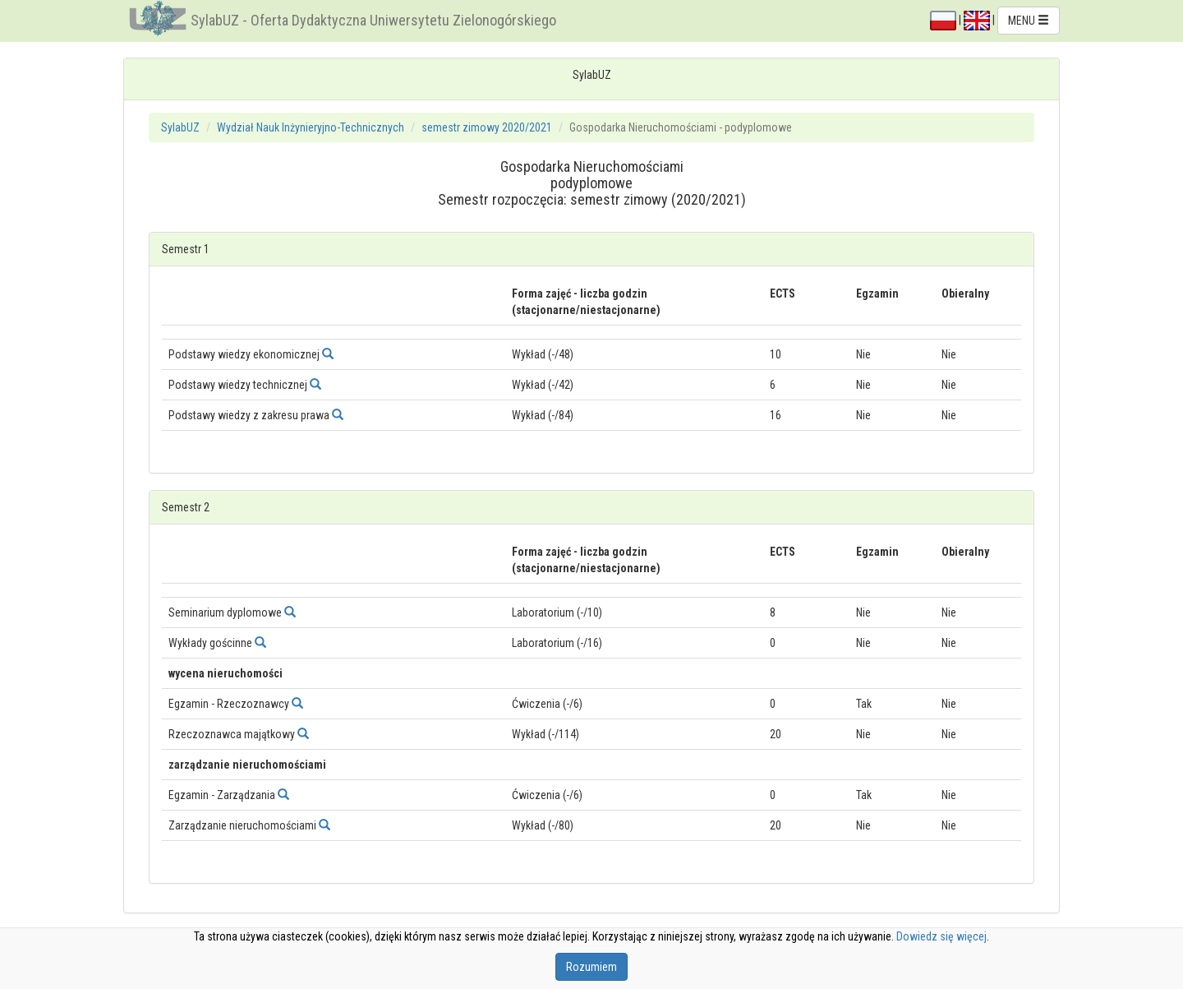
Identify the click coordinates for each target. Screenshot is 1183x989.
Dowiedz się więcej (941, 936)
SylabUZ (180, 127)
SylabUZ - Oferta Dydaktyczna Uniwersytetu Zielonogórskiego (373, 20)
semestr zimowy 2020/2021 (486, 127)
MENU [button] (1028, 20)
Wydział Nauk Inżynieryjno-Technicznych (310, 127)
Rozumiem (591, 966)
